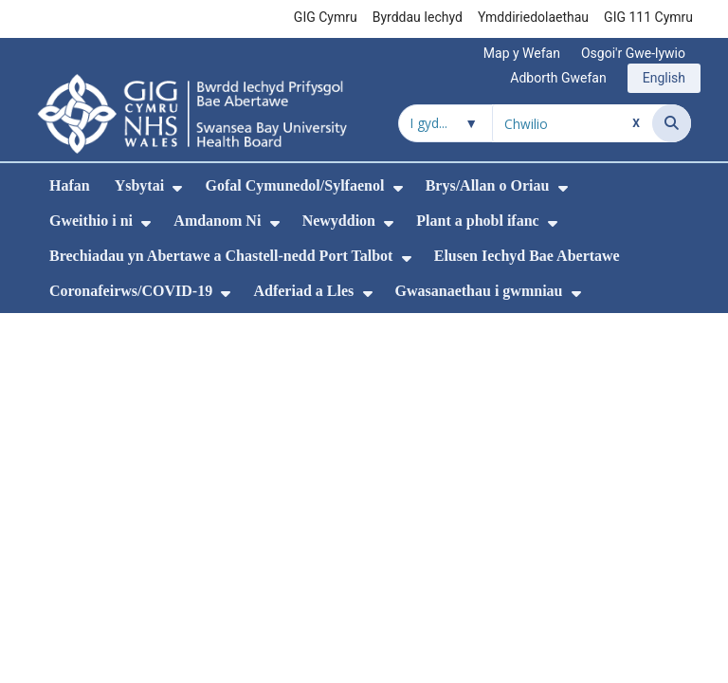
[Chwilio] (671, 123)
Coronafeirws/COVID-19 (130, 291)
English (664, 77)
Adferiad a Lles (303, 291)
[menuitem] (177, 188)
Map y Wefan (521, 53)
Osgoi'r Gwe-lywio (633, 53)
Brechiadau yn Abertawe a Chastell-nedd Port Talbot (220, 256)
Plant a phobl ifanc (477, 220)
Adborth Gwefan (558, 77)
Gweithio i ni (91, 220)
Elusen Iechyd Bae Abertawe (527, 256)
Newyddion (338, 220)
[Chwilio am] (572, 123)
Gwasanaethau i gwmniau (479, 291)
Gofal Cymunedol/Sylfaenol (294, 185)
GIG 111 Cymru (648, 17)
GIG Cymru (325, 17)
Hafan (69, 185)
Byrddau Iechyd (418, 17)
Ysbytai (139, 185)
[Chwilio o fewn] (445, 123)
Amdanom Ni (217, 220)
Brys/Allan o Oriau (488, 185)
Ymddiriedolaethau (533, 17)
